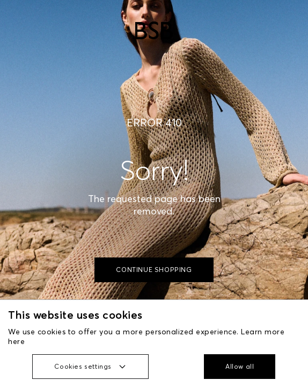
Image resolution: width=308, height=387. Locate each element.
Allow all (239, 366)
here (16, 341)
